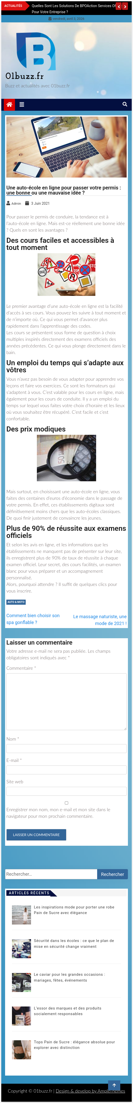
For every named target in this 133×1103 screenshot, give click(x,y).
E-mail (14, 760)
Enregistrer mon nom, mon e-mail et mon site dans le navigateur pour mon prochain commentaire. (58, 813)
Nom (12, 739)
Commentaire (21, 668)
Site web (14, 781)
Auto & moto (16, 602)
